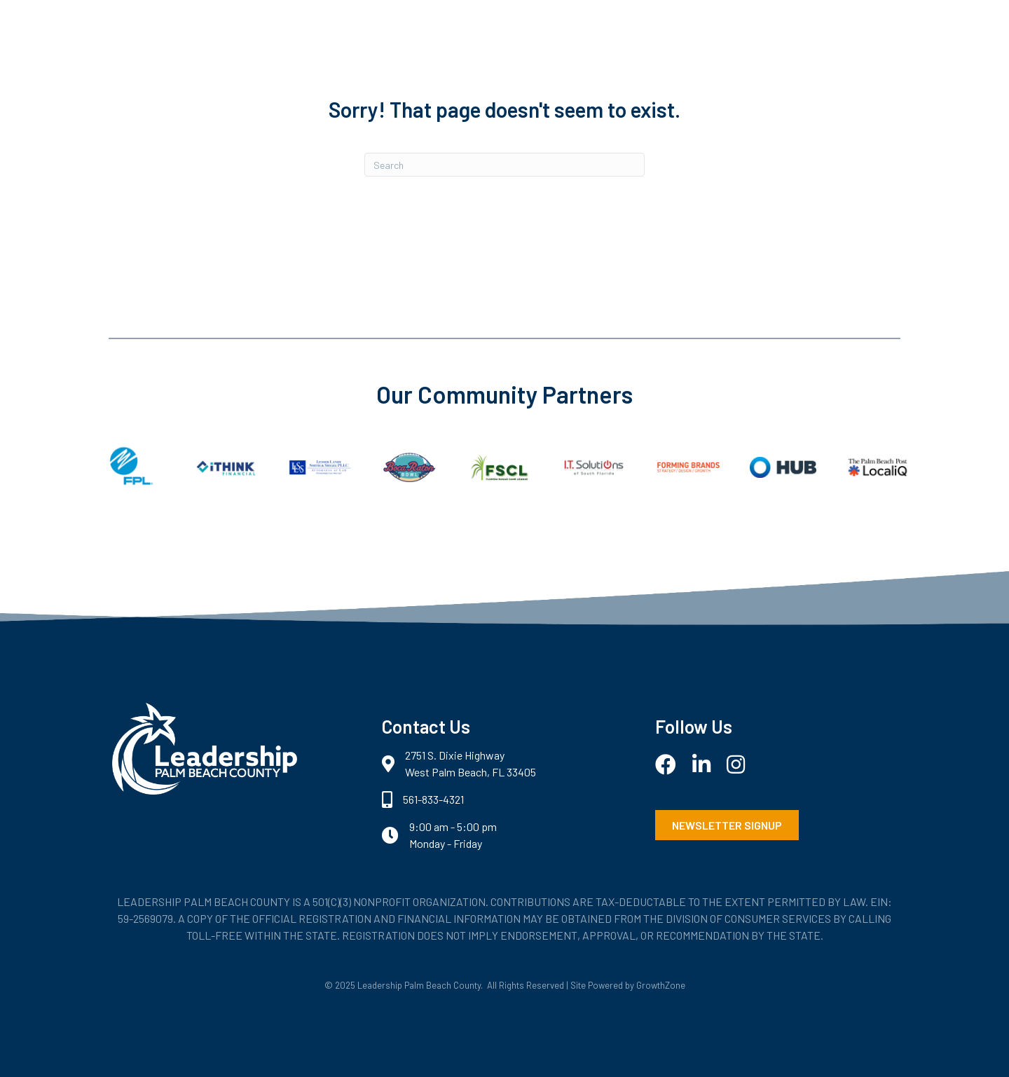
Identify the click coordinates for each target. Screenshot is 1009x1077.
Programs (648, 96)
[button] (727, 825)
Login (870, 96)
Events (727, 96)
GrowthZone (660, 985)
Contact (800, 96)
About (572, 96)
